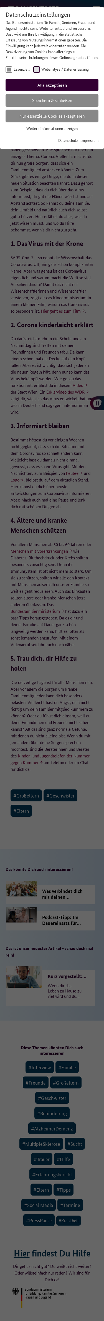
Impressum (89, 140)
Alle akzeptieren (52, 85)
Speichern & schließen (52, 100)
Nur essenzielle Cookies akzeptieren (52, 116)
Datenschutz (68, 140)
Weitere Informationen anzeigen (52, 128)
